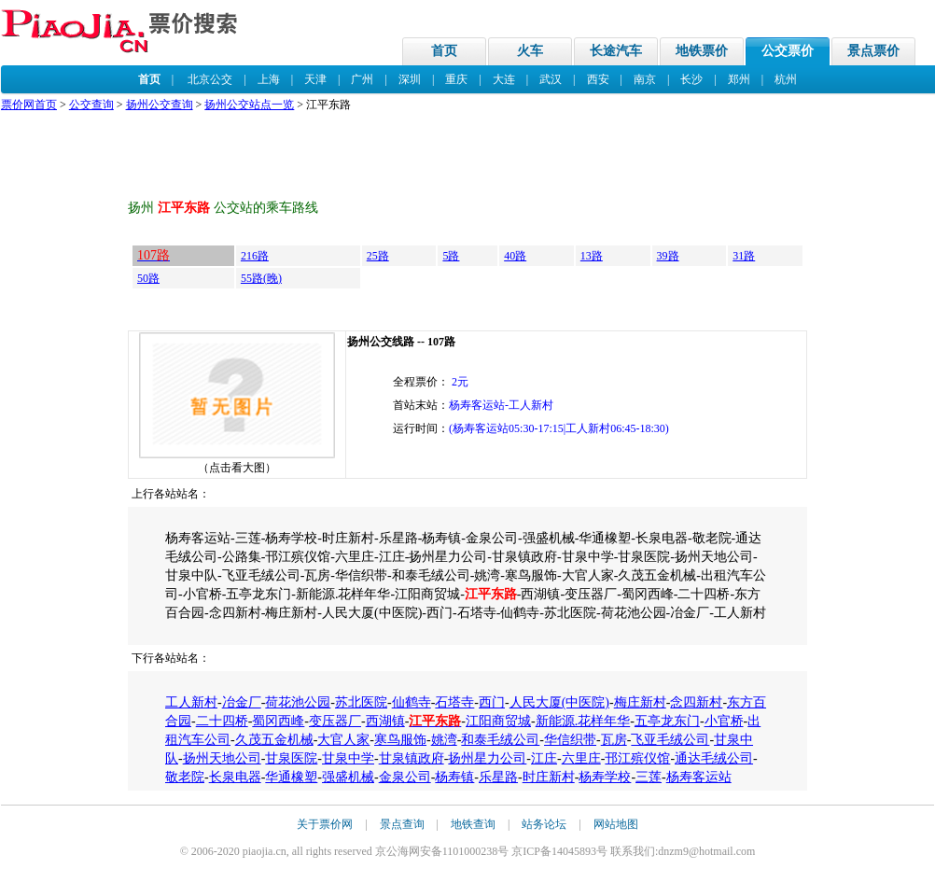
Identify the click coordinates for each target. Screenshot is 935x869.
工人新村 (191, 702)
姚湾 (444, 740)
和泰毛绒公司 (500, 740)
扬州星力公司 (487, 758)
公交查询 (91, 104)
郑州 (739, 79)
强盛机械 (348, 777)
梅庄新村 (640, 702)
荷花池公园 (297, 702)
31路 (744, 255)
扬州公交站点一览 (249, 104)
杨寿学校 (605, 777)
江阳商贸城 (498, 721)
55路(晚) (261, 278)
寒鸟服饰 (400, 740)
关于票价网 (325, 824)
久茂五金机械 (274, 740)
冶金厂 (241, 702)
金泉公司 (405, 777)
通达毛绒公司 (714, 758)
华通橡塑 (291, 777)
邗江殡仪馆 (637, 758)
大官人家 (343, 740)
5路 (450, 255)
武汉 (550, 79)
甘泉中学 (348, 758)
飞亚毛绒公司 (670, 740)
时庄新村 (549, 777)
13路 (591, 255)
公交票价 (787, 51)
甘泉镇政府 (411, 758)
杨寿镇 (454, 777)
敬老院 (184, 777)
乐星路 (498, 777)
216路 (255, 255)
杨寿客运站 (699, 777)
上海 (269, 79)
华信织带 (570, 740)
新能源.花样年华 (583, 721)
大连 (504, 79)
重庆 (456, 79)
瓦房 (614, 740)
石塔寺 (454, 702)
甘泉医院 (291, 758)
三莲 (648, 777)
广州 (362, 79)
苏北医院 (361, 702)
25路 (378, 255)
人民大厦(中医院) (559, 702)
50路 (148, 278)
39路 (668, 255)
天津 (315, 79)
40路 (515, 255)
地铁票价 (702, 51)
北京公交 (210, 79)
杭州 (786, 79)
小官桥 (724, 721)
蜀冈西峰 (278, 721)
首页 (444, 51)
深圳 (409, 79)
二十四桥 (222, 721)
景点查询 (402, 824)
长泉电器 (235, 777)
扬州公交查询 (159, 104)
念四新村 (696, 702)
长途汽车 (616, 51)
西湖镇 (385, 721)
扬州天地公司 (222, 758)
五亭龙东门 (667, 721)
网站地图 (615, 824)
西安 (598, 79)
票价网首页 (29, 104)
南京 (645, 79)
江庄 (544, 758)
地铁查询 (473, 824)
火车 (530, 51)
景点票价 (873, 51)
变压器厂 (335, 721)
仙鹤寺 (411, 702)
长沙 (691, 79)
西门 (492, 702)
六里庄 (581, 758)
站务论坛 (544, 824)
